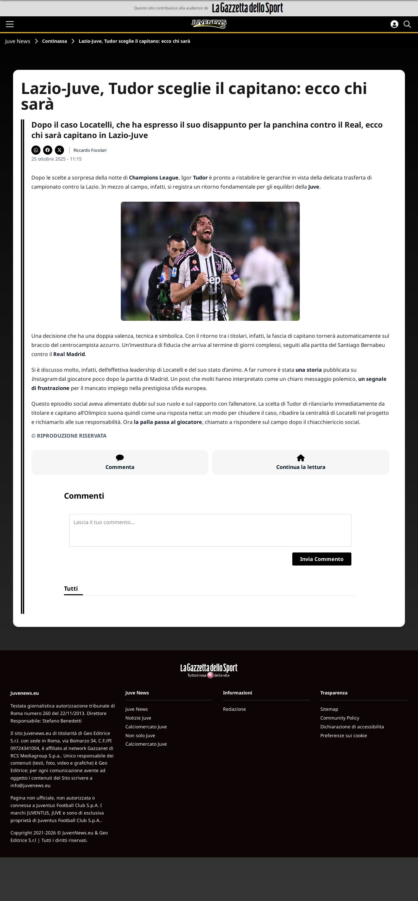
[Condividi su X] (59, 150)
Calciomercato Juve (146, 726)
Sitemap (329, 709)
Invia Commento (322, 559)
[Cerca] (408, 24)
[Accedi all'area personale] (394, 24)
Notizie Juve (138, 718)
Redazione (234, 709)
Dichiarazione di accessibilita (352, 726)
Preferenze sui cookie (343, 735)
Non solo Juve (140, 735)
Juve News (17, 41)
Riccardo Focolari (89, 150)
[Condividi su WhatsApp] (35, 150)
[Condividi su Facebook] (47, 150)
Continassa (54, 41)
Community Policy (339, 718)
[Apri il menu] (9, 24)
